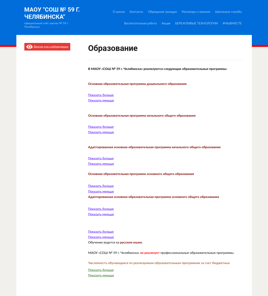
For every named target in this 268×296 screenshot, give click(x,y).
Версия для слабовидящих (47, 46)
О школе (119, 11)
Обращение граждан (162, 11)
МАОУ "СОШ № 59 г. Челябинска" (52, 13)
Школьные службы (228, 11)
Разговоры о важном (196, 11)
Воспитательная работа (140, 23)
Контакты (136, 11)
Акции (166, 23)
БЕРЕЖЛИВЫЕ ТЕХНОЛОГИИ (196, 23)
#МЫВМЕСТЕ (232, 23)
